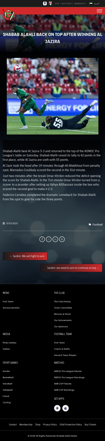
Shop (37, 424)
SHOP (57, 3)
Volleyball (8, 389)
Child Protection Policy (71, 424)
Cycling (7, 402)
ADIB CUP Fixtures (62, 383)
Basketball (8, 377)
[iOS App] (65, 408)
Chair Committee (63, 307)
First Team (8, 301)
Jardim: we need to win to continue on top (72, 267)
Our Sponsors (61, 326)
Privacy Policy (50, 424)
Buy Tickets (90, 424)
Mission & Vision (62, 314)
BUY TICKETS (67, 3)
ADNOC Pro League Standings (69, 377)
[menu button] (99, 11)
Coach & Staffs (62, 348)
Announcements (11, 307)
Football (97, 224)
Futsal (6, 396)
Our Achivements (63, 320)
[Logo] (10, 14)
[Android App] (57, 408)
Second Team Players (65, 355)
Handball (7, 383)
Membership (25, 424)
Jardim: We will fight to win (28, 256)
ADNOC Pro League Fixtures (68, 371)
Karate (6, 371)
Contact (13, 424)
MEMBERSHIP (79, 3)
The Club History (62, 301)
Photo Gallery (9, 342)
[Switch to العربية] (94, 3)
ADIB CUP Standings (64, 389)
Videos (6, 348)
